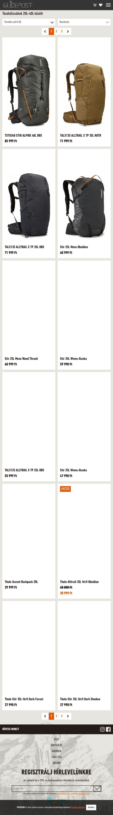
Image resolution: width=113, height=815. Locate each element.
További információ (78, 807)
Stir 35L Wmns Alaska (73, 359)
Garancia (57, 751)
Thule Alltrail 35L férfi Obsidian (79, 582)
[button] (84, 22)
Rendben (91, 807)
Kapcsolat (56, 745)
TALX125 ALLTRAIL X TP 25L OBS (24, 470)
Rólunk (57, 763)
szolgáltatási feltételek (83, 794)
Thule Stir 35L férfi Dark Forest (24, 699)
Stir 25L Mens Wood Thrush (21, 359)
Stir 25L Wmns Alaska (73, 470)
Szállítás (56, 757)
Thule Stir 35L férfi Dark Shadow (80, 699)
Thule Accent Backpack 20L (21, 582)
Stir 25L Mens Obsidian (74, 247)
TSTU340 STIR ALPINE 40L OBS (23, 136)
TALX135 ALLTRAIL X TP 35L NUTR (80, 136)
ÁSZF (56, 739)
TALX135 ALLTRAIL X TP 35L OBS (24, 247)
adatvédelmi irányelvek (65, 794)
